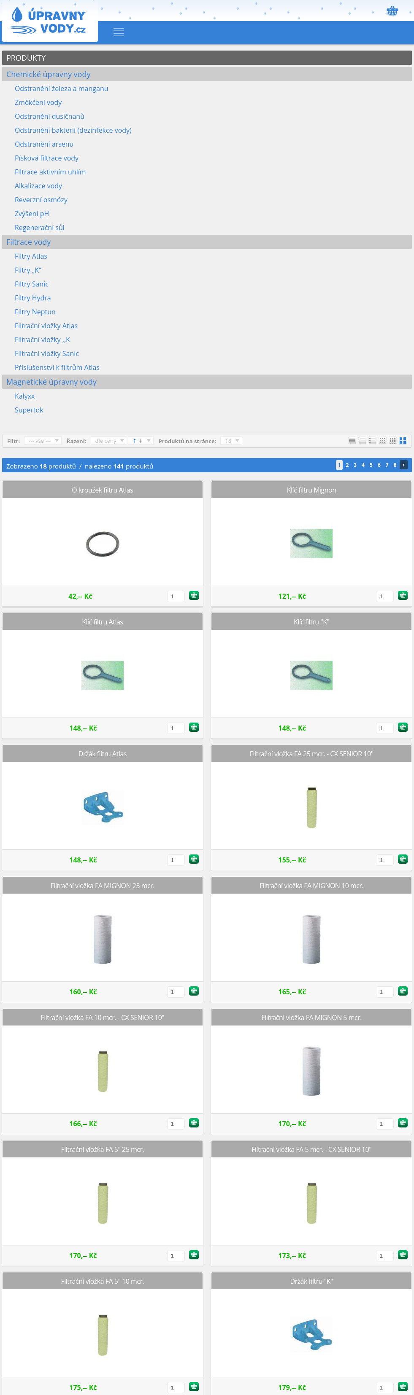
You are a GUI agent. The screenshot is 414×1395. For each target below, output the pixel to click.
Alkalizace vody (38, 185)
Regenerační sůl (40, 227)
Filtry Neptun (35, 311)
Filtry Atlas (31, 256)
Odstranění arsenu (44, 144)
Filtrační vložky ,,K (42, 339)
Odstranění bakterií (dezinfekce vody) (73, 130)
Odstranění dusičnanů (49, 116)
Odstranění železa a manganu (61, 88)
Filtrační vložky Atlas (46, 325)
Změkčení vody (38, 102)
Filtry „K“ (28, 270)
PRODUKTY (26, 58)
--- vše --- (40, 440)
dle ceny (105, 440)
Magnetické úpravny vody (51, 382)
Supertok (29, 410)
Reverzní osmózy (41, 199)
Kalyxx (25, 396)
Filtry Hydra (33, 298)
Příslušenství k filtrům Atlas (57, 367)
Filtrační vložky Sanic (47, 353)
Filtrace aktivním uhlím (50, 172)
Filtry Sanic (32, 284)
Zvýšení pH (32, 213)
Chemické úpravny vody (48, 74)
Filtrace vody (28, 242)
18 (228, 440)
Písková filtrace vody (46, 158)
